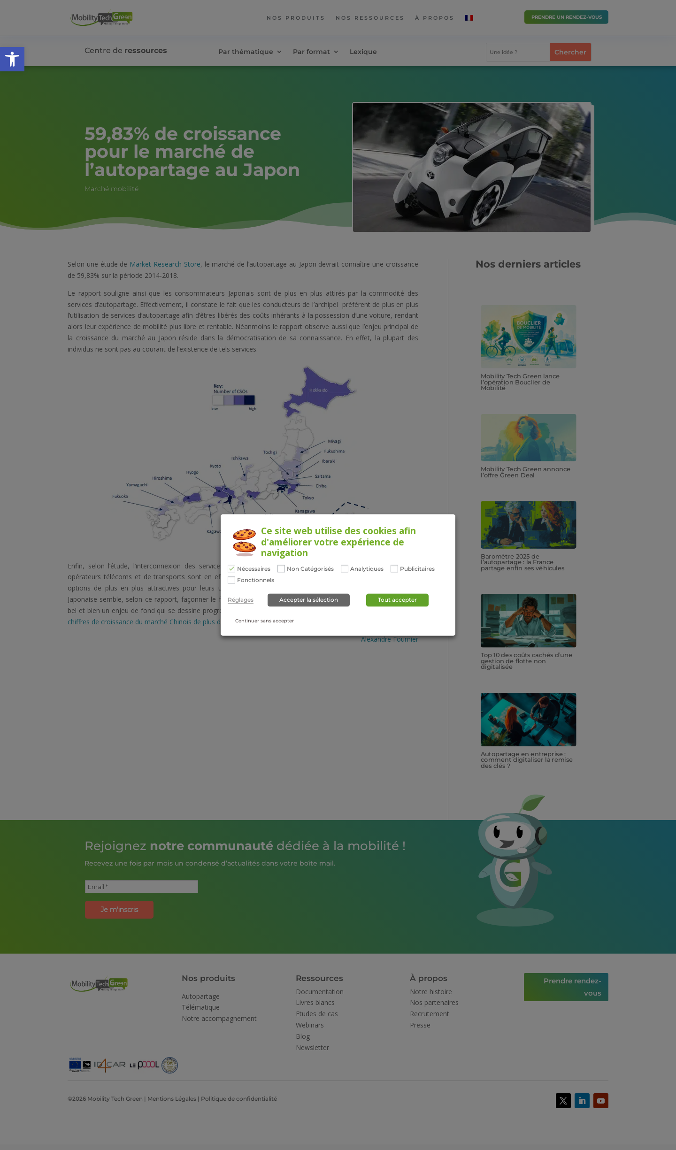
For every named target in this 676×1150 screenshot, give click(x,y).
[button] (12, 59)
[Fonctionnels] (231, 579)
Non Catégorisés (310, 569)
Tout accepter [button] (397, 599)
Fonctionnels (255, 580)
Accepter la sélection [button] (308, 599)
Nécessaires (253, 569)
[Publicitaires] (394, 568)
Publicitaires (417, 569)
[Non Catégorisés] (281, 568)
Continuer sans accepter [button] (264, 621)
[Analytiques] (344, 568)
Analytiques (367, 569)
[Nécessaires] (231, 568)
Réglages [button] (241, 600)
